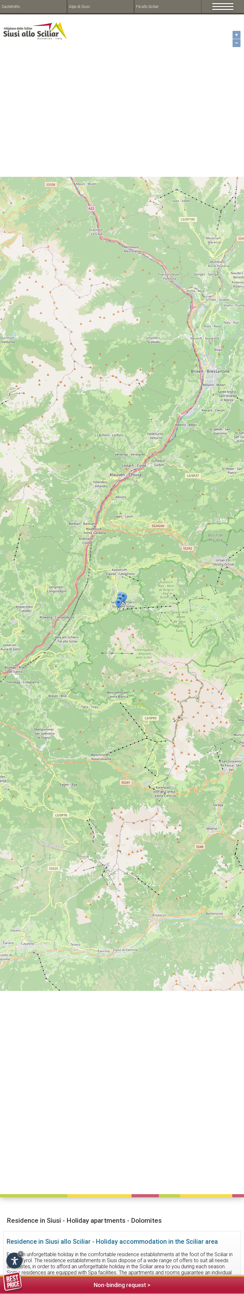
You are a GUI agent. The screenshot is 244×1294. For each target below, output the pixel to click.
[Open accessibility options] (14, 1261)
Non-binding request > (76, 1284)
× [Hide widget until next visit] (20, 1253)
